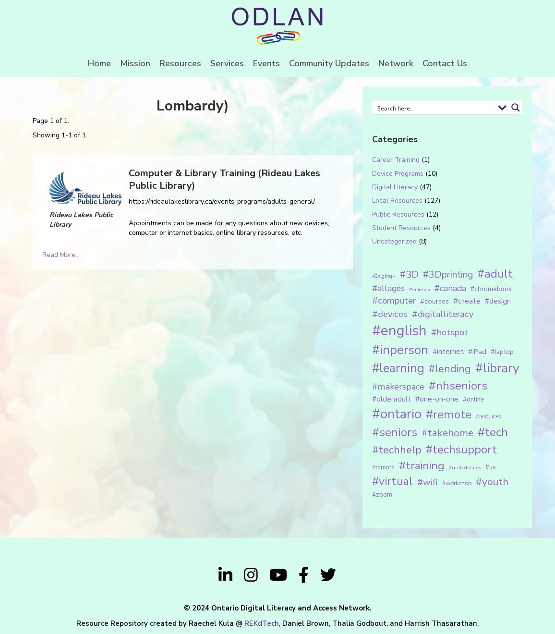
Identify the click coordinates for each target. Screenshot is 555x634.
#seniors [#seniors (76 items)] (394, 432)
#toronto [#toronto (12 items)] (383, 467)
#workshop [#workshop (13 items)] (456, 483)
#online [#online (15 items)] (473, 399)
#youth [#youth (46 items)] (492, 481)
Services (227, 63)
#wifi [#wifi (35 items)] (427, 482)
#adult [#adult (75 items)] (495, 273)
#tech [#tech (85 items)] (493, 432)
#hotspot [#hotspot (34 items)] (449, 332)
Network (395, 63)
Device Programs (397, 173)
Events (266, 63)
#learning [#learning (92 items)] (398, 368)
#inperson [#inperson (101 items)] (400, 349)
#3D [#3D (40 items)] (409, 274)
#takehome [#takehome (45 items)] (447, 432)
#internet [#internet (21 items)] (448, 351)
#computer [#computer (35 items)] (394, 300)
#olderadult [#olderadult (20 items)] (391, 399)
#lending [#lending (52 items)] (450, 369)
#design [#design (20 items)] (498, 301)
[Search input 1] (434, 107)
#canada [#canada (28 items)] (450, 288)
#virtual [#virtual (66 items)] (392, 481)
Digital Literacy (395, 187)
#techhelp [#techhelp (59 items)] (397, 449)
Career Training (396, 159)
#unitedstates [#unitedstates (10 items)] (465, 467)
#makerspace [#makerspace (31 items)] (398, 386)
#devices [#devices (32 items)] (390, 314)
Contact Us (444, 63)
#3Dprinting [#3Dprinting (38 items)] (448, 274)
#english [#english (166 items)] (399, 330)
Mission (135, 63)
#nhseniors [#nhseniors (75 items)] (458, 385)
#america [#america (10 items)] (419, 289)
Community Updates (329, 63)
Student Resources (401, 227)
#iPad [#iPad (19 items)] (477, 351)
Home (99, 63)
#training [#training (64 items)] (422, 465)
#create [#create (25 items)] (467, 300)
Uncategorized (394, 241)
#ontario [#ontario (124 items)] (397, 414)
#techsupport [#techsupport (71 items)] (461, 449)
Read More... (61, 254)
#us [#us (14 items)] (490, 467)
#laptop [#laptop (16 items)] (502, 351)
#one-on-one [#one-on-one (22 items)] (436, 399)
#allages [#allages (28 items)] (388, 288)
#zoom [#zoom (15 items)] (382, 494)
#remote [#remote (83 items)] (448, 414)
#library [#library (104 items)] (497, 368)
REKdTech (261, 623)
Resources (180, 63)
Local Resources (397, 200)
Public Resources (398, 214)
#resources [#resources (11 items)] (488, 416)
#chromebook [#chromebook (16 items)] (491, 288)
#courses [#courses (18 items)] (434, 301)
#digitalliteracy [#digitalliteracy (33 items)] (442, 314)
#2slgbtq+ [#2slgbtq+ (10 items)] (384, 276)
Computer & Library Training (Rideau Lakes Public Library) (224, 179)
